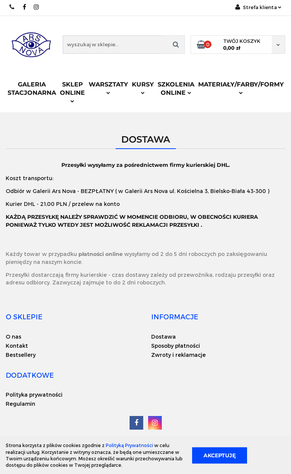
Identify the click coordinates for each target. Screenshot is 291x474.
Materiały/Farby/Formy (241, 87)
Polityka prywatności (34, 394)
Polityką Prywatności (129, 445)
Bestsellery (21, 355)
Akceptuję (219, 455)
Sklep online (72, 92)
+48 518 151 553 (12, 7)
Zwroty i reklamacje (178, 355)
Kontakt (17, 345)
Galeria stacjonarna (32, 88)
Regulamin (20, 403)
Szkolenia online (176, 88)
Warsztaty (108, 87)
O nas (13, 336)
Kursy (143, 87)
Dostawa (163, 336)
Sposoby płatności (175, 345)
